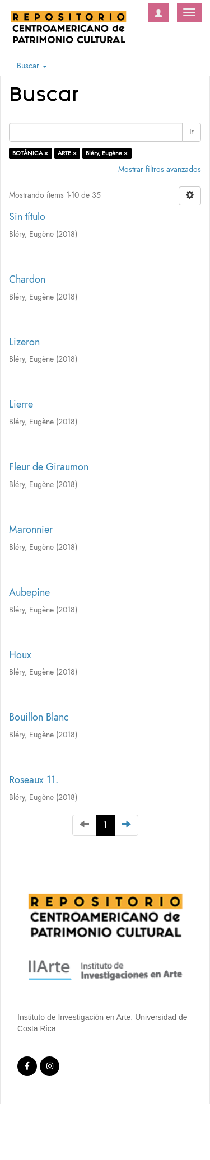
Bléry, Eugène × (107, 153)
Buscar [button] (32, 65)
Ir (191, 132)
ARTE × (67, 153)
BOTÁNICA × (30, 153)
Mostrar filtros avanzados (159, 169)
